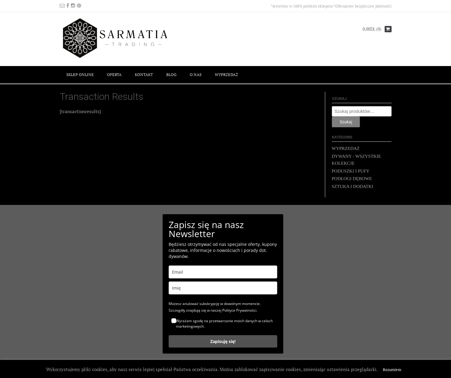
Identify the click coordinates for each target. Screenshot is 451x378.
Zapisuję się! (223, 341)
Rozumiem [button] (392, 369)
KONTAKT (144, 74)
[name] (223, 287)
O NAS (196, 74)
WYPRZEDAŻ (226, 74)
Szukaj (346, 121)
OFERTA (114, 74)
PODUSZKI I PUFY (351, 171)
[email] (223, 271)
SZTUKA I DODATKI (352, 186)
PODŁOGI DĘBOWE (352, 178)
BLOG (171, 74)
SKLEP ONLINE (80, 74)
